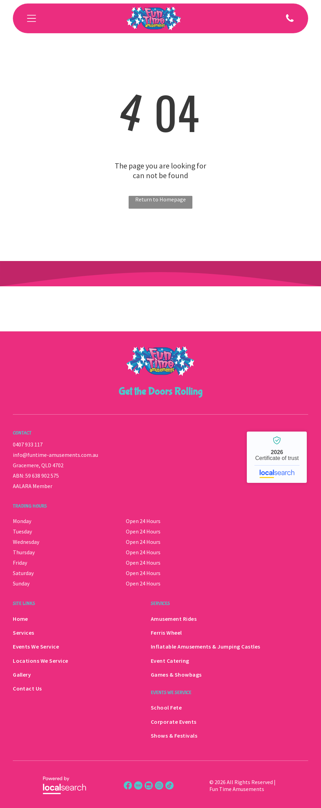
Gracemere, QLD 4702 (38, 465)
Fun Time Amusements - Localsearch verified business (277, 457)
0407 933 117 (28, 444)
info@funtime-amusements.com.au (55, 454)
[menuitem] (73, 618)
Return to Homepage (160, 199)
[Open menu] (31, 18)
